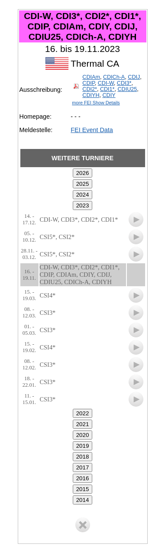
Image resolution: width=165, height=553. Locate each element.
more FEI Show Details (96, 102)
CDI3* (124, 83)
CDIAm (91, 77)
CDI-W (106, 83)
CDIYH (90, 95)
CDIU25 (127, 89)
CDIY (108, 95)
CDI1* (107, 89)
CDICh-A (114, 77)
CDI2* (89, 89)
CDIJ (134, 77)
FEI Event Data (92, 129)
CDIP (88, 83)
